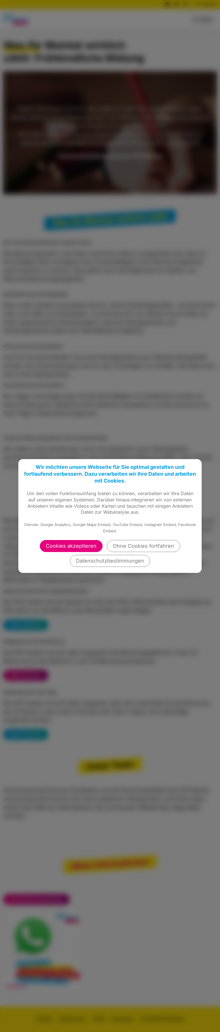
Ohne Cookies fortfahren (143, 546)
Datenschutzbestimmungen (110, 561)
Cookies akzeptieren (71, 546)
